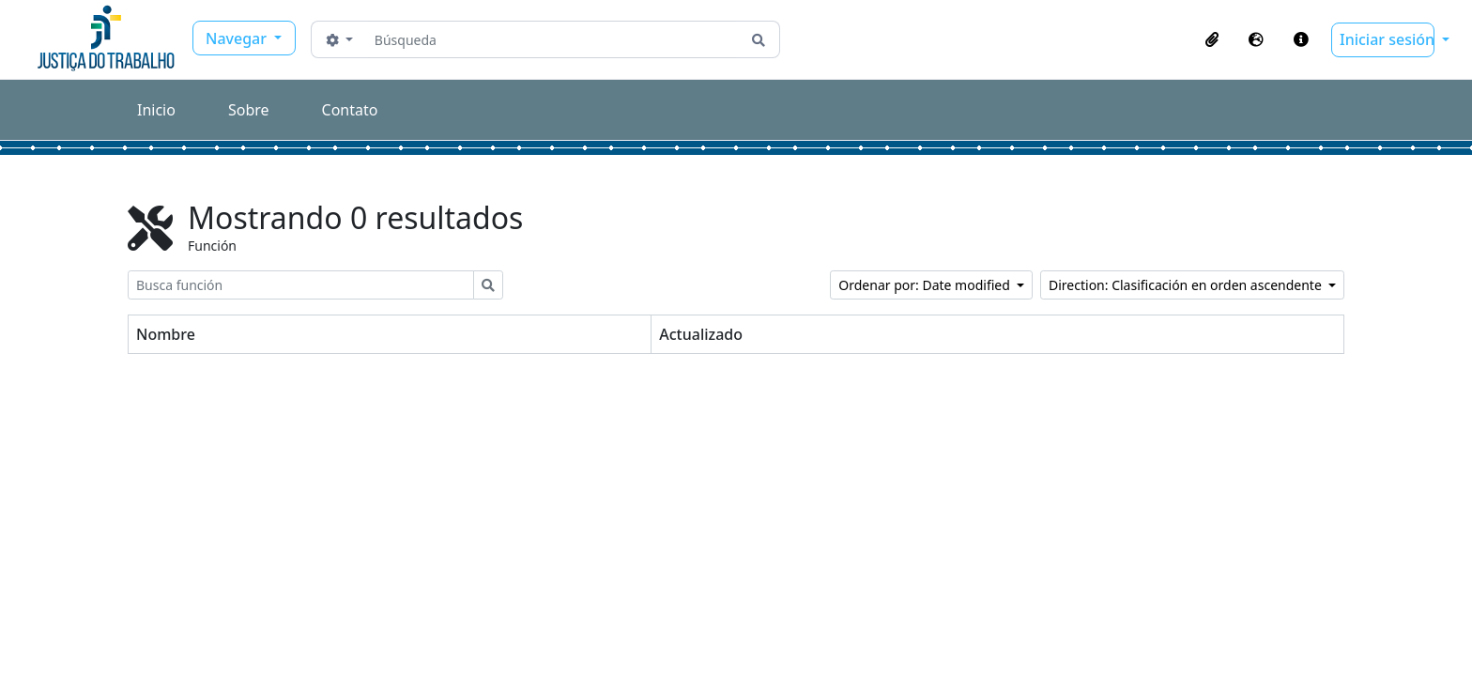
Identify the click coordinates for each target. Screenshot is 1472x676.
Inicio (156, 110)
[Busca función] (301, 285)
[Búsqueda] (552, 39)
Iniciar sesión (1387, 39)
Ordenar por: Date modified (925, 285)
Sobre (248, 110)
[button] (1212, 39)
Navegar (238, 38)
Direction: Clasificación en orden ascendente (1187, 285)
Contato (350, 110)
